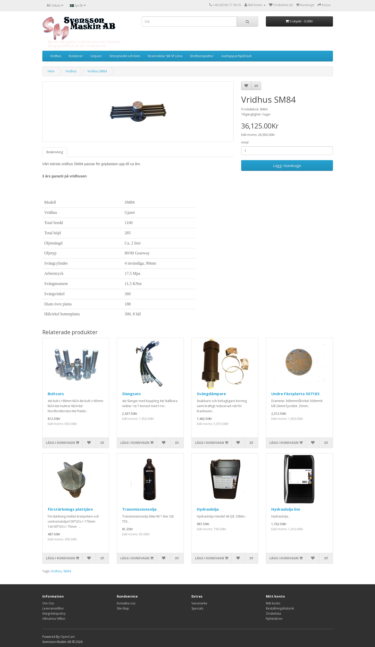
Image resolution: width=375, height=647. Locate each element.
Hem (51, 71)
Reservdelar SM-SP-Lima (165, 56)
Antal (245, 142)
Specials (197, 608)
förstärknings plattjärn (70, 509)
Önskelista (273, 613)
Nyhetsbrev (274, 618)
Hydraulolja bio (285, 509)
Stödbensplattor (202, 56)
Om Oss (48, 603)
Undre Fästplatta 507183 (295, 393)
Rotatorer (76, 56)
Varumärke (199, 603)
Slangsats (131, 393)
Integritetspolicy (54, 613)
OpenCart (67, 637)
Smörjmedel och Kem (124, 56)
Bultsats (56, 393)
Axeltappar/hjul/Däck (236, 56)
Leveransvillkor (53, 608)
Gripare (96, 56)
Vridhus (55, 56)
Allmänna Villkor (54, 618)
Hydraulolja (208, 509)
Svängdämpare (211, 393)
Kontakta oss (126, 603)
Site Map (123, 608)
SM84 (67, 571)
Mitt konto (273, 603)
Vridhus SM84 (97, 71)
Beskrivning (54, 152)
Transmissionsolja (139, 509)
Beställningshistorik (280, 608)
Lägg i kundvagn (287, 165)
